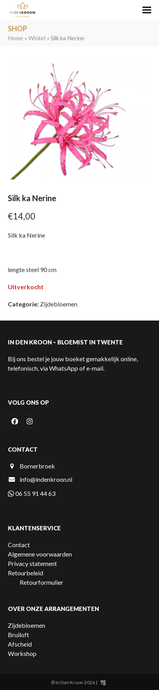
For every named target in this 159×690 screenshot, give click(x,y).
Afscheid (20, 644)
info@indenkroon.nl (46, 479)
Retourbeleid (25, 573)
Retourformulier (41, 582)
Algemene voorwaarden (40, 554)
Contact (19, 544)
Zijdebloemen (58, 304)
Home (15, 37)
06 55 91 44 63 (31, 493)
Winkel (37, 37)
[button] (147, 10)
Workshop (22, 653)
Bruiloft (18, 634)
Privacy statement (32, 563)
